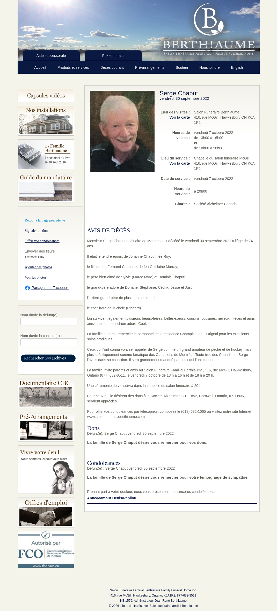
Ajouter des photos (38, 267)
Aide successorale (51, 56)
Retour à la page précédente (45, 220)
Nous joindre (210, 67)
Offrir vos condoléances (42, 241)
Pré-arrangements (150, 67)
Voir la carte (179, 117)
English (237, 67)
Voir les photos (36, 277)
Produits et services (73, 67)
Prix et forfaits (113, 56)
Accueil (40, 67)
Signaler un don (36, 231)
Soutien (182, 67)
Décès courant (112, 67)
